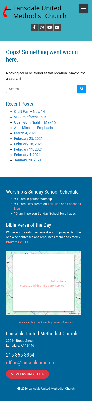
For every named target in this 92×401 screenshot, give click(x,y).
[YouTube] (49, 27)
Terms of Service (63, 322)
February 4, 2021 (27, 155)
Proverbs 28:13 (17, 242)
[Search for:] (42, 89)
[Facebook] (34, 27)
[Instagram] (41, 27)
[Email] (57, 27)
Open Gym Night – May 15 (35, 122)
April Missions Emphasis (33, 128)
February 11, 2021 (28, 149)
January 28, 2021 (27, 160)
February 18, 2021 (28, 144)
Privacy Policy (27, 322)
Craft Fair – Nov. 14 (29, 111)
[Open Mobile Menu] (83, 8)
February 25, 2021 (28, 138)
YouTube (54, 204)
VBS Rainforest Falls (30, 117)
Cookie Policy (44, 322)
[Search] (81, 89)
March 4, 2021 (25, 133)
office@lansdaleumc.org (31, 363)
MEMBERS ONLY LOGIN (27, 374)
